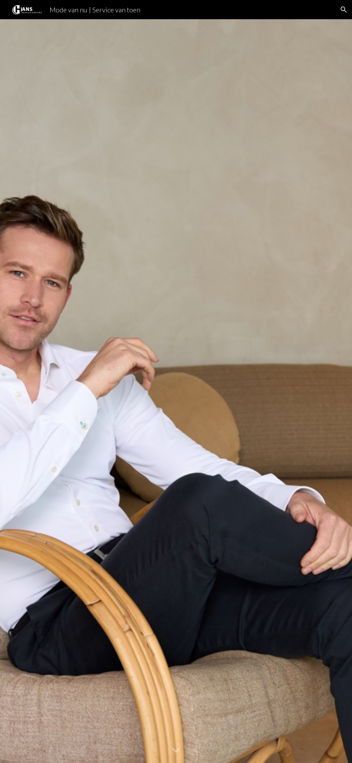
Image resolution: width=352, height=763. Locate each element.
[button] (344, 9)
